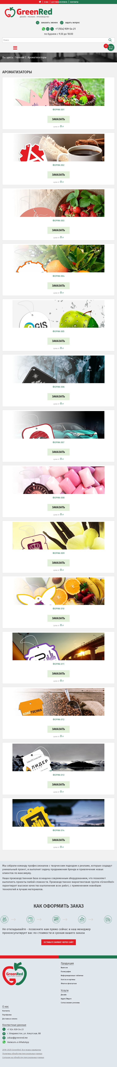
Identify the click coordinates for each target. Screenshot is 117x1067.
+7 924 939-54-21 (15, 1029)
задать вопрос (72, 22)
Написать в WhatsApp (18, 1042)
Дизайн (63, 995)
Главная (19, 57)
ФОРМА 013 (58, 775)
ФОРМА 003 (58, 220)
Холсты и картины (68, 980)
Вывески (64, 968)
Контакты (74, 2)
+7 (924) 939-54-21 (65, 28)
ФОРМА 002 (58, 165)
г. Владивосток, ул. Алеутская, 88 (24, 1033)
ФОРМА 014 (58, 830)
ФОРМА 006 (58, 387)
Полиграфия (66, 972)
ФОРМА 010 (58, 608)
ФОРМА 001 (58, 109)
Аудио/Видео (66, 999)
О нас (46, 2)
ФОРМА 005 (58, 331)
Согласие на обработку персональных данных (23, 1057)
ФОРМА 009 (58, 553)
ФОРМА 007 (58, 442)
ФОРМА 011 (58, 664)
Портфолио (7, 1015)
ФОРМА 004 (58, 276)
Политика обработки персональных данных (22, 1053)
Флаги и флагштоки (69, 984)
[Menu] (15, 48)
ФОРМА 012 (58, 719)
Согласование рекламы (70, 1003)
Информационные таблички (72, 976)
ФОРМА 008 (58, 497)
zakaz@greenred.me (17, 1038)
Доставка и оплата (59, 2)
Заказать (58, 119)
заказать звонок (49, 22)
